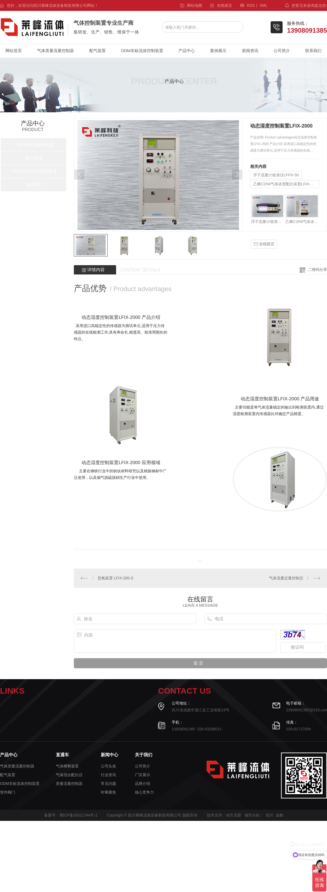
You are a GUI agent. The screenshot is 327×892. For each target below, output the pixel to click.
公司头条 (108, 766)
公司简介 (282, 50)
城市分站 (252, 815)
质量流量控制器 (69, 784)
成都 (279, 815)
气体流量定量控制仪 (286, 578)
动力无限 (233, 815)
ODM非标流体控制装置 (142, 50)
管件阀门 (34, 184)
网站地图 (194, 5)
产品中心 (186, 50)
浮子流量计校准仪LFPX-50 (276, 175)
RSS (251, 5)
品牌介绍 (142, 784)
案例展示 (218, 50)
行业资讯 (108, 775)
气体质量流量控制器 (55, 50)
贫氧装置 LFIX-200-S (115, 578)
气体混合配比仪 (69, 775)
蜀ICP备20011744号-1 (78, 815)
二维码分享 (317, 269)
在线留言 (224, 5)
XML (263, 5)
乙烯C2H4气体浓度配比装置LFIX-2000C (286, 184)
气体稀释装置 (67, 766)
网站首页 (13, 50)
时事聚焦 (108, 792)
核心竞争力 (144, 792)
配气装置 (97, 50)
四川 (269, 815)
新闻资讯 (250, 50)
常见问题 (108, 784)
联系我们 (313, 50)
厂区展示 (142, 775)
